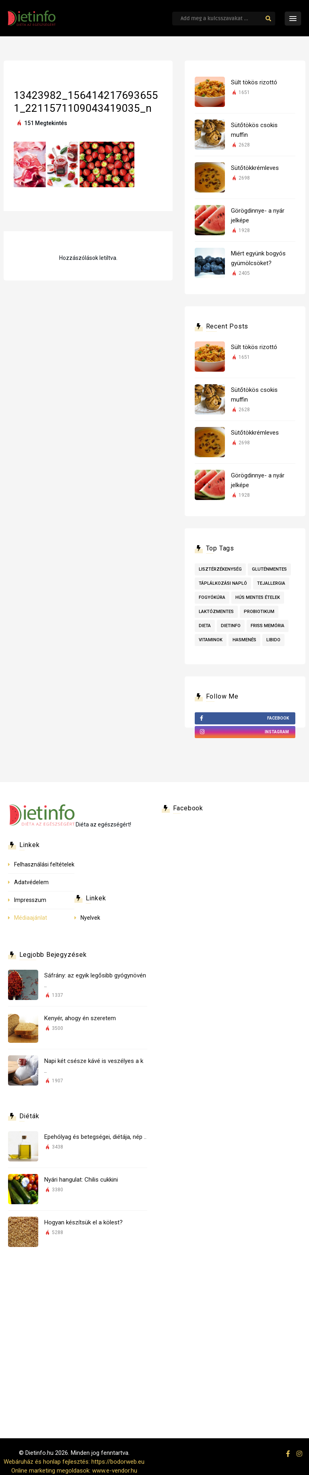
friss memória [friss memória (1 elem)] (267, 625)
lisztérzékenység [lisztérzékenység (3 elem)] (220, 569)
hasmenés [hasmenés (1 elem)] (244, 639)
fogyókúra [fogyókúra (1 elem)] (212, 597)
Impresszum (30, 900)
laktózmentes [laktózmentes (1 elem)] (216, 611)
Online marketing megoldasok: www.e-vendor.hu (74, 1470)
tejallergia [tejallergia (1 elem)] (271, 583)
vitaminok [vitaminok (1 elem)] (210, 639)
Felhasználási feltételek (44, 864)
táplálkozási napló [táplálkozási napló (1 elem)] (223, 583)
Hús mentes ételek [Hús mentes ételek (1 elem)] (257, 597)
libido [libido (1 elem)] (273, 639)
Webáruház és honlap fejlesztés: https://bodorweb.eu (74, 1461)
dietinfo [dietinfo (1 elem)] (231, 625)
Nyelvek (90, 917)
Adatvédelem (31, 882)
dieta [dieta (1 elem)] (205, 625)
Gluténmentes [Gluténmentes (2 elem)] (269, 569)
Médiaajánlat (30, 917)
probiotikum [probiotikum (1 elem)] (259, 611)
